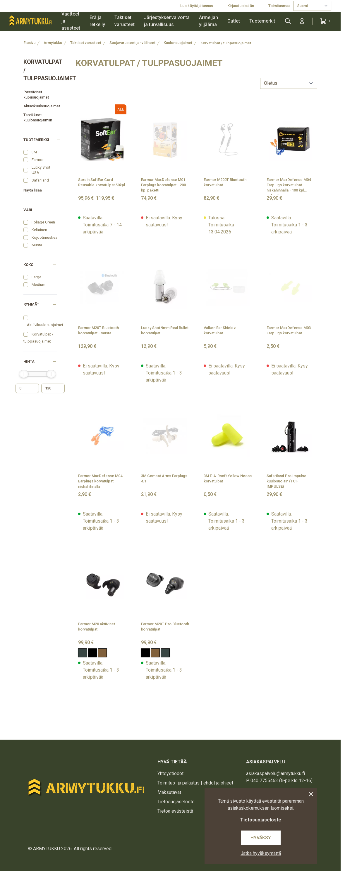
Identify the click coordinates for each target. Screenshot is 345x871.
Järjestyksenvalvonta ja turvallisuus (167, 21)
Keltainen (39, 230)
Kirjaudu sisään (240, 6)
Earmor (38, 159)
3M (34, 152)
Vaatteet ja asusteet (70, 21)
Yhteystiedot (170, 773)
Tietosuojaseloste (176, 801)
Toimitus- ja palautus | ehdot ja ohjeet (195, 783)
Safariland (40, 180)
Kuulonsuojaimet (178, 42)
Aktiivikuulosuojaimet (40, 106)
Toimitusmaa (279, 6)
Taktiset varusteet (124, 21)
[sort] (288, 83)
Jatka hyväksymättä (261, 853)
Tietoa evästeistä (175, 811)
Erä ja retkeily (97, 21)
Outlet (233, 21)
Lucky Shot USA (41, 170)
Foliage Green (43, 222)
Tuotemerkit (262, 21)
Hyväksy (260, 838)
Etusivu (29, 42)
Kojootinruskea (44, 237)
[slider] (24, 374)
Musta (37, 245)
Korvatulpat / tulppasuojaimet (225, 43)
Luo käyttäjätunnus (196, 6)
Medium (38, 284)
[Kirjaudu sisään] (302, 21)
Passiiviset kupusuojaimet (36, 94)
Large (36, 277)
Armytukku (53, 42)
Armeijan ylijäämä (208, 21)
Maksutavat (169, 792)
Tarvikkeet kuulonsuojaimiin (37, 117)
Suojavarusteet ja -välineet (132, 42)
